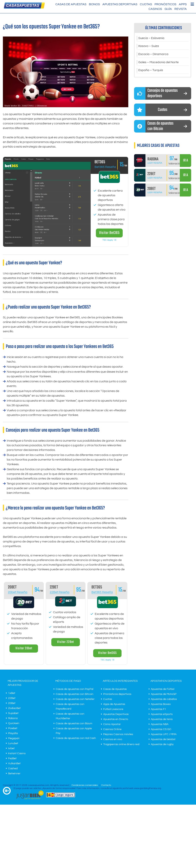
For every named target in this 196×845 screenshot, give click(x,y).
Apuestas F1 (158, 709)
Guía (168, 8)
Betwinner (14, 773)
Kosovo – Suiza (148, 46)
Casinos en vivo (112, 739)
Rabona (13, 718)
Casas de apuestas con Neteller (75, 699)
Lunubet (13, 743)
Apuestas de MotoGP (164, 694)
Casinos (155, 8)
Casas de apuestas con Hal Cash (76, 738)
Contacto (106, 785)
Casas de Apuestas (70, 4)
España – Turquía (150, 70)
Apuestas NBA (159, 724)
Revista (180, 8)
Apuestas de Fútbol (162, 689)
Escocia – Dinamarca (153, 54)
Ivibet (11, 748)
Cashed (13, 768)
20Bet (11, 703)
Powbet (12, 728)
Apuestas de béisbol (163, 739)
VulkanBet (14, 763)
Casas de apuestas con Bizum (74, 723)
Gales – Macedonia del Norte (158, 62)
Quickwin (13, 723)
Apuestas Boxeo (161, 704)
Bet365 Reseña (105, 166)
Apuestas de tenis (162, 719)
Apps (183, 4)
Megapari (13, 738)
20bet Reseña (17, 592)
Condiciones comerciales (85, 785)
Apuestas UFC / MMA (164, 734)
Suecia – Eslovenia (151, 38)
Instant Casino (17, 753)
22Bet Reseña (59, 592)
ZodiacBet (14, 708)
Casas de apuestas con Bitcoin (74, 694)
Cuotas (146, 4)
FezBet (12, 758)
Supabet (13, 713)
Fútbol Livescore (113, 709)
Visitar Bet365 (109, 233)
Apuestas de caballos (164, 699)
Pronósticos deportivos (117, 694)
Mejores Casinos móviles (118, 734)
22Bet (11, 698)
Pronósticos (165, 4)
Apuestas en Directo (115, 719)
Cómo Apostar (112, 724)
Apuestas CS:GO (161, 729)
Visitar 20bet (23, 648)
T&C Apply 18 (109, 240)
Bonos (94, 4)
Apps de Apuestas (114, 704)
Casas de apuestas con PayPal (74, 689)
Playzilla (13, 733)
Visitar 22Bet (65, 642)
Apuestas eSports (162, 714)
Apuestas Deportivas (119, 4)
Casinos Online (112, 729)
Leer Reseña (154, 163)
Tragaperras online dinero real (121, 744)
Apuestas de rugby (162, 744)
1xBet (11, 693)
